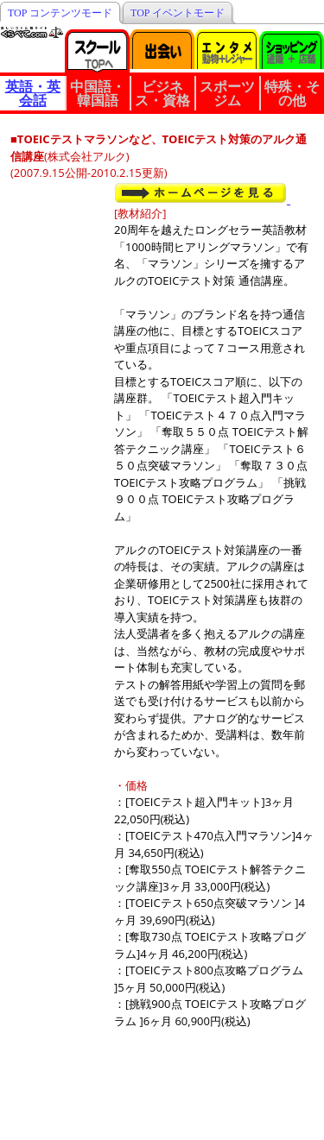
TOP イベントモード (177, 13)
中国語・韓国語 (97, 93)
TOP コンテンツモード (60, 13)
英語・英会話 (32, 93)
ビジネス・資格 (162, 93)
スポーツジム (227, 93)
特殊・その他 (292, 93)
